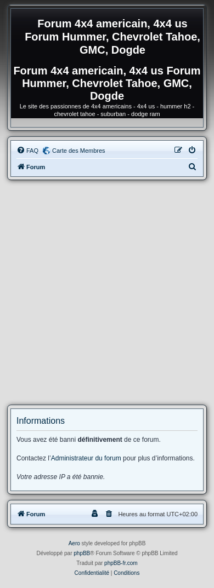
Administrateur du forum (86, 458)
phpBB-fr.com (121, 563)
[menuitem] (27, 150)
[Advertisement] (107, 292)
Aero (74, 543)
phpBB (82, 553)
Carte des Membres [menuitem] (78, 150)
